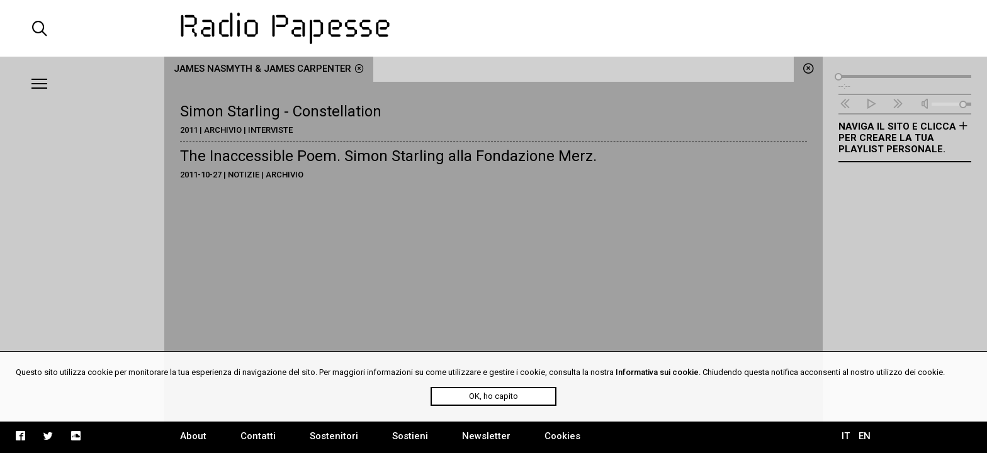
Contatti (258, 436)
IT (846, 436)
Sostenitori (334, 436)
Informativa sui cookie (657, 372)
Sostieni (410, 436)
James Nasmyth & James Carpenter (269, 68)
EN (865, 436)
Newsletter (486, 436)
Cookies (562, 436)
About (193, 436)
